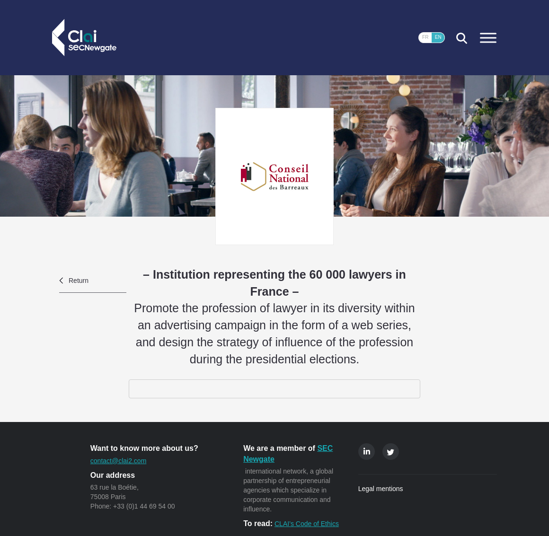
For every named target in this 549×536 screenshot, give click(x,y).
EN (438, 37)
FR (425, 37)
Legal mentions (380, 488)
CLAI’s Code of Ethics (306, 523)
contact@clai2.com (118, 461)
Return (79, 280)
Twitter (390, 451)
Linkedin (366, 451)
